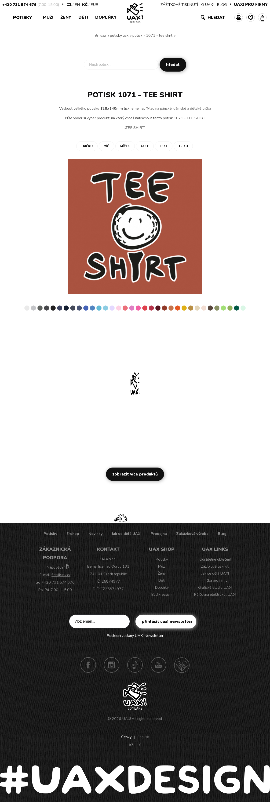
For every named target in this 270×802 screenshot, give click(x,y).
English (143, 737)
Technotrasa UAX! (182, 665)
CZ (69, 4)
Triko (183, 146)
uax (103, 35)
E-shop (72, 533)
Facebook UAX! (88, 665)
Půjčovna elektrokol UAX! (215, 594)
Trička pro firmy (215, 580)
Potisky (24, 17)
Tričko (87, 146)
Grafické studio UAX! (215, 587)
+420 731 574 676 (19, 4)
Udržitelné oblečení (215, 559)
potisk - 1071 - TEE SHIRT (152, 35)
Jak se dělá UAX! (126, 533)
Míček (125, 146)
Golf (145, 146)
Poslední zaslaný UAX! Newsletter (135, 635)
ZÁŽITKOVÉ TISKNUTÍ (179, 4)
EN (77, 4)
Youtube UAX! (158, 665)
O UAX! (207, 4)
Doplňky (106, 17)
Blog (222, 533)
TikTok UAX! (135, 665)
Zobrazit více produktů (135, 474)
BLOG (222, 4)
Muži (48, 17)
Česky (126, 737)
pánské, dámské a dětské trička (185, 108)
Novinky (95, 533)
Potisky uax (119, 35)
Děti (83, 17)
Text (164, 146)
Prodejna (159, 533)
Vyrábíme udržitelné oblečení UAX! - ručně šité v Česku (96, 35)
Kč (85, 4)
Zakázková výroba (192, 533)
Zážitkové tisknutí (215, 566)
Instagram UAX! (112, 665)
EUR (94, 4)
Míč (106, 146)
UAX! (126, 718)
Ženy (65, 17)
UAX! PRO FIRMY (251, 4)
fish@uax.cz (60, 574)
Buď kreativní (161, 594)
